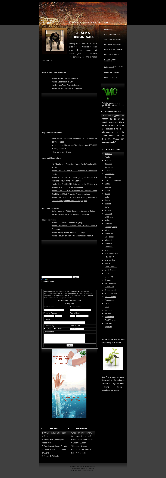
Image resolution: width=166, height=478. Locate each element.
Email (49, 329)
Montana (108, 244)
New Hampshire (111, 253)
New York (109, 263)
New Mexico (110, 260)
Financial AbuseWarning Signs (110, 60)
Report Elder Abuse (112, 54)
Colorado (108, 170)
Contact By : (50, 326)
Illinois (107, 200)
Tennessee (109, 300)
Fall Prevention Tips (79, 455)
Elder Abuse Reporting (88, 22)
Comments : (49, 332)
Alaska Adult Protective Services (65, 78)
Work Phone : (76, 313)
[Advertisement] (69, 109)
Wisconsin (109, 323)
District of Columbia (113, 180)
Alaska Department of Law (62, 82)
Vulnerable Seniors (79, 448)
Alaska (107, 157)
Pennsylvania (110, 283)
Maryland (108, 224)
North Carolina (111, 267)
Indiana (108, 204)
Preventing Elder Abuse (113, 49)
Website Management (111, 102)
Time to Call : (75, 326)
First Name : (50, 307)
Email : (48, 319)
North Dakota (110, 270)
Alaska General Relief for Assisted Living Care (70, 214)
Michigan (108, 230)
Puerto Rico (109, 287)
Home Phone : (51, 313)
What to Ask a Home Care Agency (113, 66)
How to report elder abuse (81, 441)
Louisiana (109, 217)
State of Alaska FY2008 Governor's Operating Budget (73, 211)
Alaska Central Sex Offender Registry (67, 223)
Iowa (107, 207)
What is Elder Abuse (112, 34)
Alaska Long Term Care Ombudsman (67, 85)
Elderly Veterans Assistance (82, 451)
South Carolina (111, 293)
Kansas (108, 210)
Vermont (108, 310)
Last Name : (77, 307)
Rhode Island (110, 290)
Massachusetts (111, 227)
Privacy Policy (75, 470)
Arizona (108, 160)
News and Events (110, 77)
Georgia (108, 187)
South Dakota (110, 297)
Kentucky (108, 214)
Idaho (107, 197)
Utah (107, 307)
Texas (107, 303)
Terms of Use (83, 470)
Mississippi (109, 237)
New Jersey (109, 257)
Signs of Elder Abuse (112, 39)
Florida (107, 184)
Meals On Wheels (51, 458)
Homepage (108, 29)
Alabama (108, 154)
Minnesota (109, 233)
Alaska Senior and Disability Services (67, 88)
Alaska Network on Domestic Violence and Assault (72, 236)
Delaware (109, 177)
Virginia (108, 313)
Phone (59, 329)
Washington (109, 317)
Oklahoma (109, 277)
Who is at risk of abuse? (81, 438)
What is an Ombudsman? (81, 435)
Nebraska (109, 247)
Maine (107, 220)
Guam (107, 190)
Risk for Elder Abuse (112, 44)
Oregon (108, 280)
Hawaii (107, 194)
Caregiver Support (78, 445)
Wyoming (108, 327)
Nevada (108, 250)
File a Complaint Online (61, 152)
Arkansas (108, 164)
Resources (91, 470)
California (109, 167)
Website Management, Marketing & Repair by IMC (83, 472)
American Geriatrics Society (55, 448)
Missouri (108, 240)
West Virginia (110, 320)
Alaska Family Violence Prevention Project (69, 232)
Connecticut (109, 174)
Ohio (107, 273)
